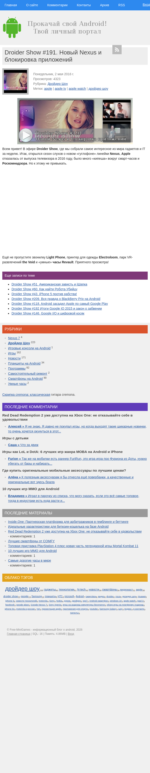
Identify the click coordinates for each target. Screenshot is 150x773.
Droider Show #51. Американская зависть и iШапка (49, 284)
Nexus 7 (14, 338)
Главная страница (18, 633)
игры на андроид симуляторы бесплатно (84, 604)
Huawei (142, 596)
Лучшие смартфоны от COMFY (31, 541)
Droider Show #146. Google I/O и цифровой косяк (48, 313)
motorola (43, 600)
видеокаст (126, 589)
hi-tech (81, 589)
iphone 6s (9, 609)
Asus (117, 596)
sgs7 (85, 600)
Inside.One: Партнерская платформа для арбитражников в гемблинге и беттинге (68, 522)
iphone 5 (9, 600)
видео (101, 596)
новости (94, 589)
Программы (17, 368)
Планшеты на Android (24, 363)
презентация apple (51, 609)
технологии (66, 589)
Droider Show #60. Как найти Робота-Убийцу (44, 289)
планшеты (50, 596)
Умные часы (17, 384)
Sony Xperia (55, 604)
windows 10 (116, 600)
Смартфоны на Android (25, 379)
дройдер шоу (98, 88)
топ (38, 609)
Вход (146, 4)
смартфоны (109, 589)
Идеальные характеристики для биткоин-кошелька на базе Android (58, 526)
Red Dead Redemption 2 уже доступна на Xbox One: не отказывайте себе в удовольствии (75, 531)
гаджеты (50, 589)
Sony (51, 600)
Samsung (36, 596)
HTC (60, 596)
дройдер (76, 600)
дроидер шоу (129, 596)
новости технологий (26, 600)
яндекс (128, 609)
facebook (9, 604)
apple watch (77, 88)
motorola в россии (25, 609)
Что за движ (23, 445)
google (24, 596)
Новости (14, 358)
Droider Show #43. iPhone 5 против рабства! (44, 294)
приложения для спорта (75, 609)
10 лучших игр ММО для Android (32, 551)
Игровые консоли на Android (29, 348)
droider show (10, 596)
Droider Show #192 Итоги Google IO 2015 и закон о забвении (57, 308)
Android (80, 596)
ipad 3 (140, 600)
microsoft (69, 596)
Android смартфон (98, 600)
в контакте (138, 609)
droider (110, 596)
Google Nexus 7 (39, 604)
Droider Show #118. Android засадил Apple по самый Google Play (60, 304)
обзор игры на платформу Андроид (125, 604)
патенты (74, 612)
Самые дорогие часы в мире (29, 560)
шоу (120, 609)
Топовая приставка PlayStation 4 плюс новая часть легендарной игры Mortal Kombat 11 (73, 546)
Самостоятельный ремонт (27, 373)
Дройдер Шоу (58, 84)
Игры (12, 353)
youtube (93, 609)
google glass (22, 604)
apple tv (60, 88)
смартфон (91, 596)
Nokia (59, 600)
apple (48, 88)
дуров (67, 600)
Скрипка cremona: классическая (26, 394)
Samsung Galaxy (108, 609)
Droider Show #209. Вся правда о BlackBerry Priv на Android (56, 299)
